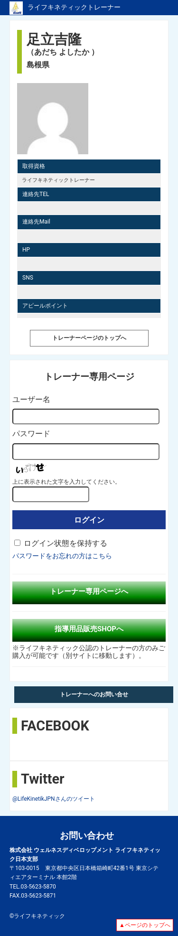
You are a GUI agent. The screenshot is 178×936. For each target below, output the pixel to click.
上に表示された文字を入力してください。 (66, 481)
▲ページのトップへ (144, 925)
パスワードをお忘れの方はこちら (62, 556)
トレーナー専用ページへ (89, 591)
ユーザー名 (31, 399)
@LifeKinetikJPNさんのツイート (53, 799)
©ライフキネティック (37, 916)
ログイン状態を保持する (65, 543)
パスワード (31, 433)
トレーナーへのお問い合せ (94, 694)
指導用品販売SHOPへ (89, 629)
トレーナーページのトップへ (89, 338)
